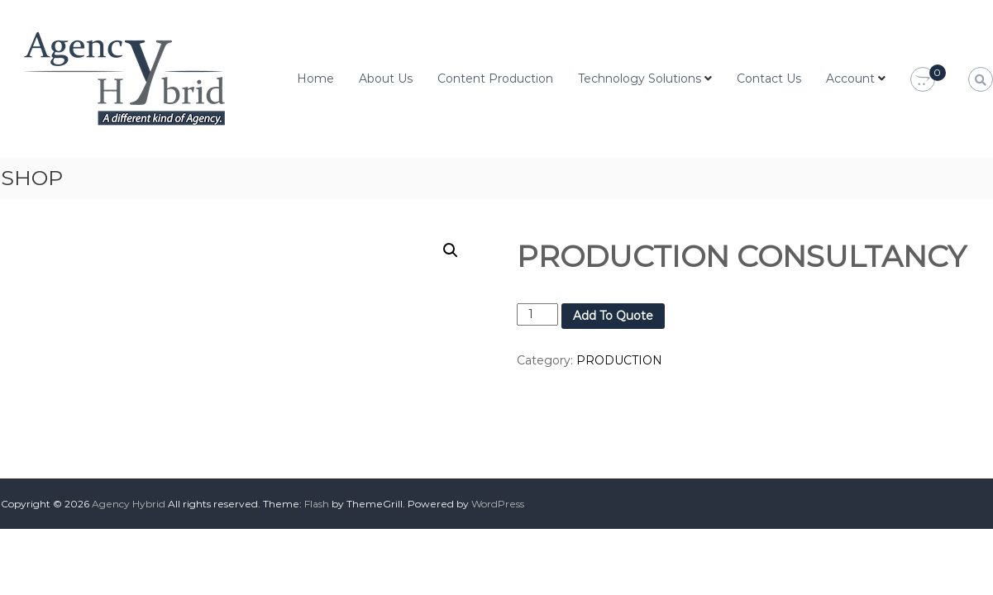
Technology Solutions (639, 78)
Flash (316, 503)
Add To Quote (613, 315)
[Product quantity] (538, 314)
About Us (386, 78)
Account (850, 78)
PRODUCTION (619, 360)
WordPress (497, 503)
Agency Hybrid (128, 503)
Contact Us (769, 78)
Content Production (495, 78)
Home (315, 78)
